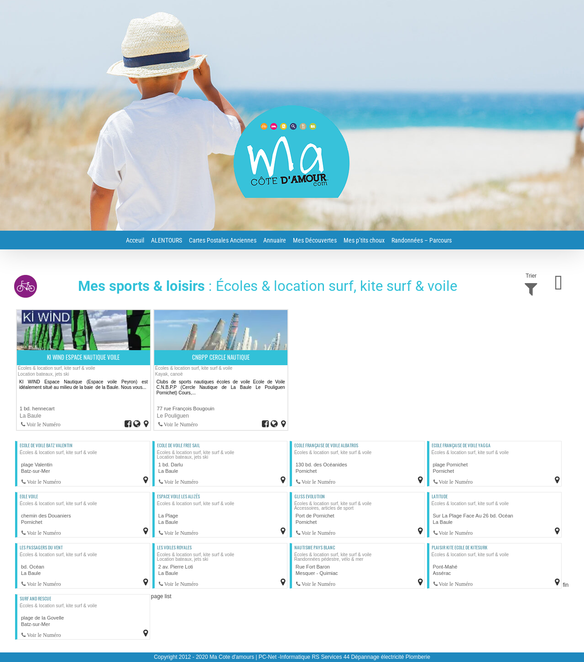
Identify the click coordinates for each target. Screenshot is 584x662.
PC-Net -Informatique (284, 657)
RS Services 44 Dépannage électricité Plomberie (371, 657)
